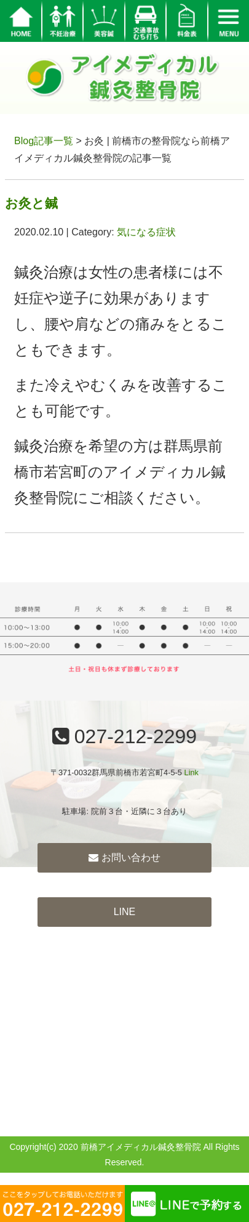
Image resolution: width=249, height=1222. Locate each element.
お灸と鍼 (31, 203)
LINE (125, 911)
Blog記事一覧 (43, 141)
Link (191, 772)
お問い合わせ (124, 857)
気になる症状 (146, 232)
